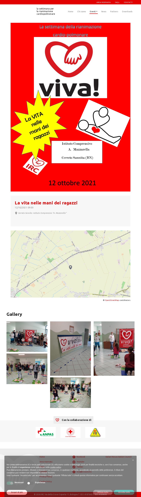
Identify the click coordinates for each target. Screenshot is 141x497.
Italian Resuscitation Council (119, 457)
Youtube (78, 462)
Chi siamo (81, 11)
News (103, 11)
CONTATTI (128, 2)
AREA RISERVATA (104, 2)
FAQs (117, 2)
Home (70, 11)
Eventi (93, 11)
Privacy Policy (46, 476)
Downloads (127, 11)
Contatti (43, 472)
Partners (114, 11)
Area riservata (46, 462)
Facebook (79, 457)
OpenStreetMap (112, 300)
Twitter (78, 467)
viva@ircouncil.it (82, 472)
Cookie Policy (46, 481)
